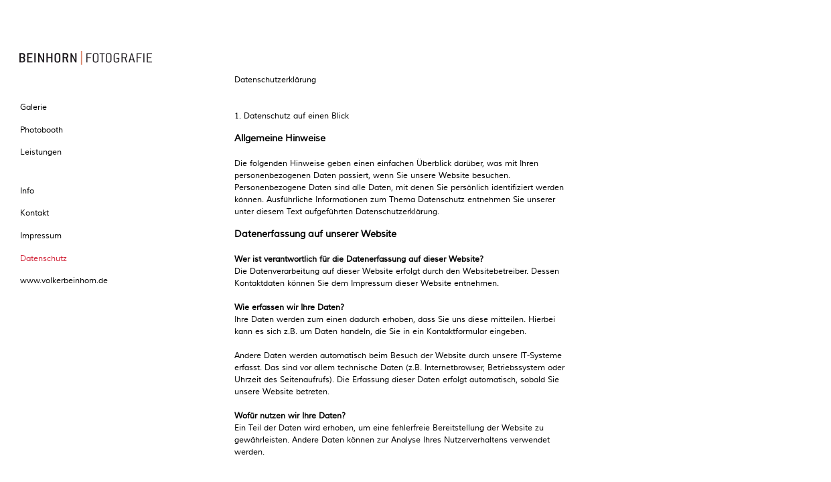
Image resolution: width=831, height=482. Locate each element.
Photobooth (40, 130)
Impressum (39, 236)
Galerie (32, 107)
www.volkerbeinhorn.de (62, 281)
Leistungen (39, 152)
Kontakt (33, 213)
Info (26, 191)
